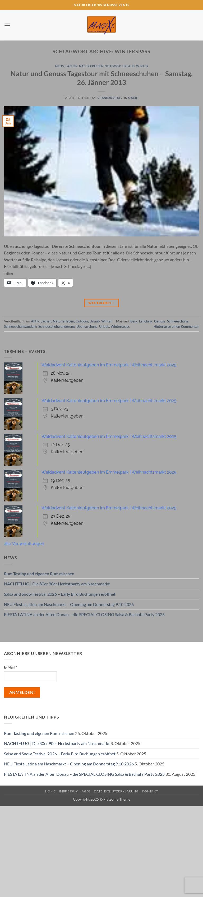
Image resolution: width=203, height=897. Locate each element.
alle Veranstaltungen (24, 543)
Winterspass (120, 326)
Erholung (146, 321)
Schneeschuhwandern (20, 326)
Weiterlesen (101, 302)
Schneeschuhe (177, 321)
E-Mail (10, 667)
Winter (142, 66)
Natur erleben (91, 66)
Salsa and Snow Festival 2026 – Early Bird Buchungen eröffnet (60, 593)
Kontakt (150, 791)
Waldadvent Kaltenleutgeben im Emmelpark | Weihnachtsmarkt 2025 (108, 364)
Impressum (69, 791)
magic (133, 98)
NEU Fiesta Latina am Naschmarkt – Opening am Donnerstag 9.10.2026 (69, 604)
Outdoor (113, 66)
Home (50, 791)
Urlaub (128, 66)
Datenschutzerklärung (116, 791)
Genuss (159, 321)
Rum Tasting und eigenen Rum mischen (39, 573)
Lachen (72, 66)
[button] (7, 25)
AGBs (86, 791)
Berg (133, 321)
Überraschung (87, 326)
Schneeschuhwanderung (56, 326)
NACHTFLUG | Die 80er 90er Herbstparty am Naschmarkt (57, 583)
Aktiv (59, 66)
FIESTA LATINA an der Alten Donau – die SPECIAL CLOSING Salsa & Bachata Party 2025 (84, 614)
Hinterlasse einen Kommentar (176, 326)
